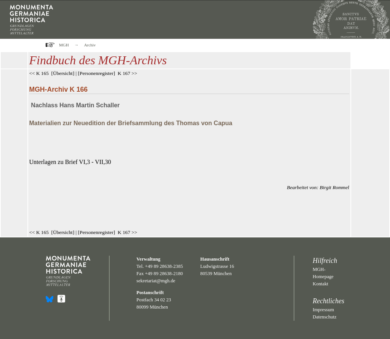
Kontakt (320, 283)
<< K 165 (39, 73)
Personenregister (96, 73)
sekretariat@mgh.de (155, 280)
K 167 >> (127, 73)
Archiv (90, 45)
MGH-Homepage (323, 273)
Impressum (323, 309)
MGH (64, 45)
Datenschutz (324, 317)
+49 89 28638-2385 (164, 266)
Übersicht (63, 73)
